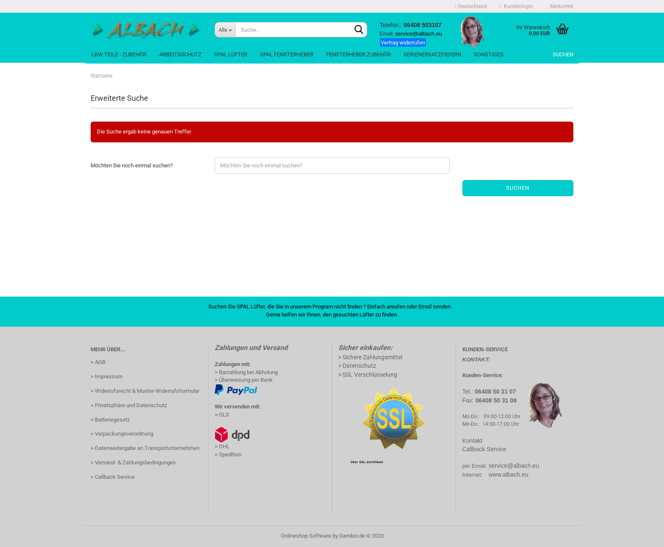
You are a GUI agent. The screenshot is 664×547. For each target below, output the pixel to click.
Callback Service (484, 449)
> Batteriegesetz (110, 419)
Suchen (563, 54)
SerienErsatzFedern (432, 54)
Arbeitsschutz (180, 54)
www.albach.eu (508, 474)
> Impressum (106, 376)
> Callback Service (113, 477)
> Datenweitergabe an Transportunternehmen (145, 448)
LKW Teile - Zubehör (119, 54)
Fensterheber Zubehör (358, 54)
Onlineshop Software (306, 536)
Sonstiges (489, 54)
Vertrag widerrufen (403, 42)
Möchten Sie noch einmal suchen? (132, 165)
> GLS (222, 414)
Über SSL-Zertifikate (367, 462)
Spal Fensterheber (286, 54)
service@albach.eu (514, 465)
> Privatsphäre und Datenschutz (129, 405)
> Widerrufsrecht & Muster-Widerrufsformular (145, 391)
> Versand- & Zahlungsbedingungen (133, 462)
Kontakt (472, 440)
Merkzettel (559, 6)
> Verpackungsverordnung (122, 433)
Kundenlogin (516, 6)
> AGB (98, 362)
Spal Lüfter (230, 54)
